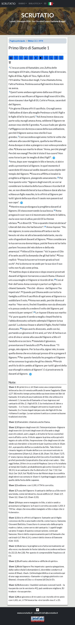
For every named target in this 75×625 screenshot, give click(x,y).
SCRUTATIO (8, 3)
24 (21, 328)
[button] (51, 3)
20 (55, 279)
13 (54, 210)
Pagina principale (17, 41)
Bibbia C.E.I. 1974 (35, 41)
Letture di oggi (58, 21)
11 (58, 177)
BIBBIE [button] (21, 3)
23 (34, 312)
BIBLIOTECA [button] (34, 3)
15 (45, 227)
